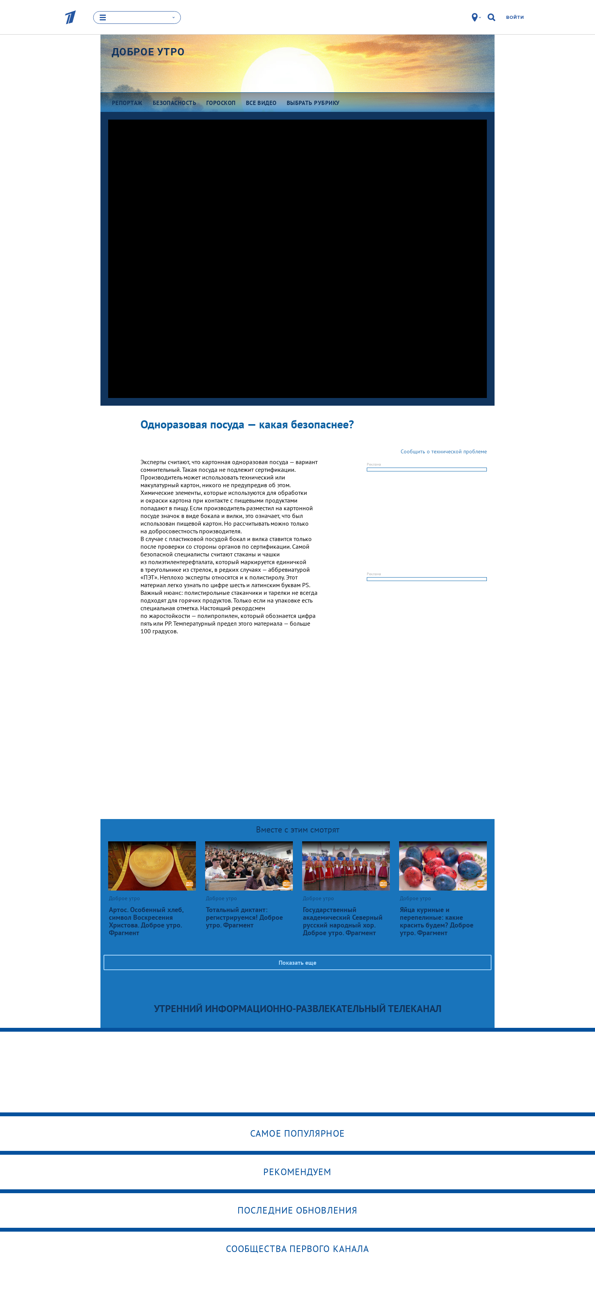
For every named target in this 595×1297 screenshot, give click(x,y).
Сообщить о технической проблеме (444, 451)
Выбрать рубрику (313, 103)
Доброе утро (148, 52)
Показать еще (297, 962)
